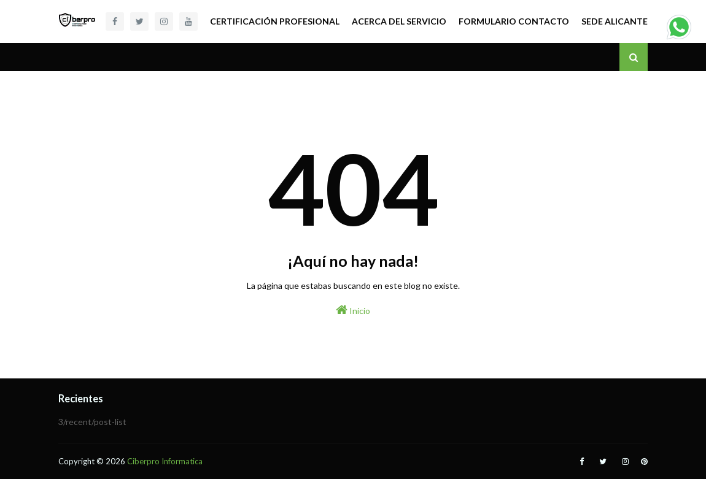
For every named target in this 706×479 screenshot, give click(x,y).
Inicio (353, 310)
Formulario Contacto (514, 21)
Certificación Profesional (274, 21)
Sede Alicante (614, 21)
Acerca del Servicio (399, 21)
